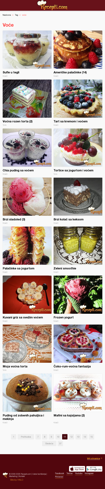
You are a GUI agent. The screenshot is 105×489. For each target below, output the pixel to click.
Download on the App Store (77, 469)
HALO (20, 480)
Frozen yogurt (78, 299)
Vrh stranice (93, 458)
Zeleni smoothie (78, 250)
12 (71, 437)
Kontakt (22, 476)
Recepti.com (52, 5)
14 (85, 437)
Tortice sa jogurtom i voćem (78, 152)
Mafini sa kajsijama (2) (78, 399)
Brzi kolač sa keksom (78, 201)
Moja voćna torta (27, 348)
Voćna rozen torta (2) (27, 103)
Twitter (69, 473)
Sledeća (49, 443)
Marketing (13, 476)
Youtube (78, 473)
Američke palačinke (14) (78, 54)
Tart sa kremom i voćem (78, 103)
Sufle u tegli (27, 54)
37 (60, 443)
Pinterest (59, 477)
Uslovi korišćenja (39, 474)
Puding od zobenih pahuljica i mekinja (27, 399)
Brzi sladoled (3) (27, 201)
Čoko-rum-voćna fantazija (78, 348)
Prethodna (26, 437)
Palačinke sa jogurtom (27, 250)
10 (58, 437)
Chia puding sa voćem (27, 152)
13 (78, 437)
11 (65, 437)
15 (91, 437)
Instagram (89, 473)
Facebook (59, 473)
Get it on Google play (94, 469)
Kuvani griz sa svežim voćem (27, 299)
